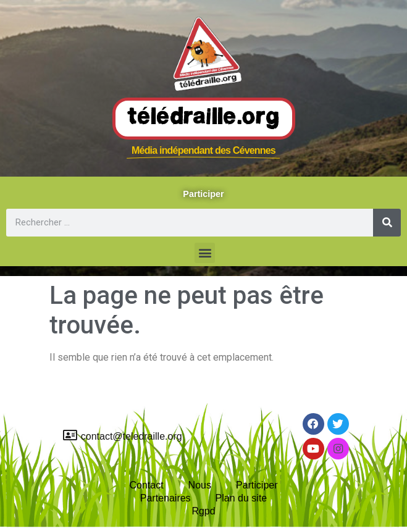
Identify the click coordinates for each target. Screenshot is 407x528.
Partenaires (165, 498)
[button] (205, 253)
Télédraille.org (204, 118)
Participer (257, 485)
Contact (146, 485)
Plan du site (241, 498)
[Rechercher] (387, 223)
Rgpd (203, 511)
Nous (199, 485)
